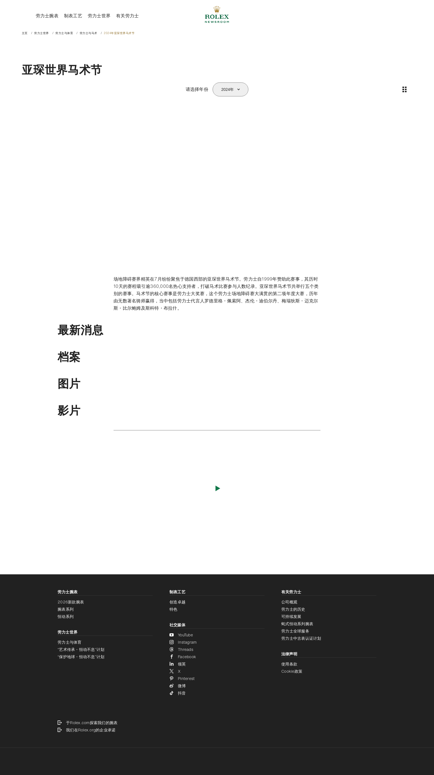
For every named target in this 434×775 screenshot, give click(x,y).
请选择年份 (197, 89)
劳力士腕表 (47, 15)
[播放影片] (217, 488)
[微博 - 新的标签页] (217, 685)
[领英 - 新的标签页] (217, 664)
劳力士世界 (99, 15)
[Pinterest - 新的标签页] (217, 678)
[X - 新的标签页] (217, 671)
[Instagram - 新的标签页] (217, 642)
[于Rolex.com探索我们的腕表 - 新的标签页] (217, 722)
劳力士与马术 (88, 33)
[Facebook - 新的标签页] (217, 656)
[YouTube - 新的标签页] (217, 635)
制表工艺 (73, 15)
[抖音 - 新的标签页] (217, 693)
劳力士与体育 (64, 33)
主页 (25, 33)
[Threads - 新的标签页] (217, 649)
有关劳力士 (127, 15)
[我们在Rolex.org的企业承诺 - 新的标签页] (217, 730)
